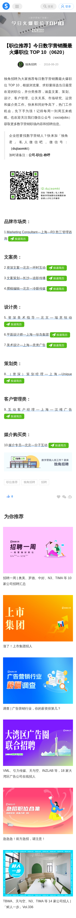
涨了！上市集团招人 (17, 646)
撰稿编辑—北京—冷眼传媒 (26, 288)
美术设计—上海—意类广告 (26, 345)
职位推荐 (12, 482)
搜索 (50, 6)
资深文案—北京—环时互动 (26, 267)
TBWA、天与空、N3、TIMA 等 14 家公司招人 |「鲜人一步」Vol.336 (37, 904)
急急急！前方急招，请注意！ (24, 839)
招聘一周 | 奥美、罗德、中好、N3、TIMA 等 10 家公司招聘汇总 (37, 581)
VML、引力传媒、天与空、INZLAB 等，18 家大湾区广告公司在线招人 (37, 773)
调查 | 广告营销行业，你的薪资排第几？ (32, 708)
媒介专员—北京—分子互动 (28, 445)
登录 (68, 6)
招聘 (44, 482)
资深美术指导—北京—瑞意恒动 (39, 317)
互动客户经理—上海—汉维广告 (39, 409)
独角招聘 (31, 64)
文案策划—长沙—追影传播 (26, 278)
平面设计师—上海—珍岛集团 (28, 334)
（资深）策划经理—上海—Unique (39, 374)
